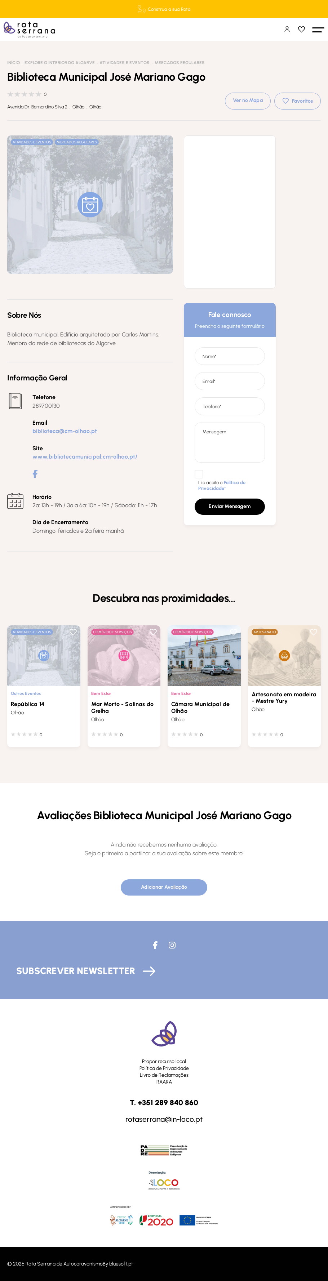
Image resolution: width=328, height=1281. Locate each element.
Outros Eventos (26, 693)
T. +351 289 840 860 (164, 1102)
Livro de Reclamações (164, 1075)
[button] (318, 29)
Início (13, 62)
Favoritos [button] (302, 101)
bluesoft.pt (121, 1264)
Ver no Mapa (248, 100)
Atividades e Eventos (124, 62)
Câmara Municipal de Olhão (200, 707)
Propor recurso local (164, 1061)
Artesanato (264, 632)
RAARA (164, 1082)
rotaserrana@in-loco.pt (164, 1119)
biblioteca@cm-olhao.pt (64, 431)
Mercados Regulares (180, 62)
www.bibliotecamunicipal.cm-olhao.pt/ (84, 456)
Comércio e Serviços (112, 632)
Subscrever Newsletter (75, 971)
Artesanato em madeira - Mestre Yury (284, 698)
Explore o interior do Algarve (60, 62)
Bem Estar (101, 693)
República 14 (27, 704)
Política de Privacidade (164, 1068)
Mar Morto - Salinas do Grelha (122, 707)
